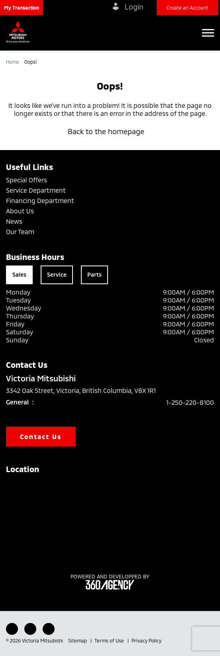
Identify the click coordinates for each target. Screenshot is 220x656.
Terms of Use (109, 640)
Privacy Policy (146, 640)
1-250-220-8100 (190, 402)
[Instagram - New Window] (49, 629)
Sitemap (78, 640)
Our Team (20, 231)
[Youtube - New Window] (30, 629)
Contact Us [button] (40, 436)
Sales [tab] (19, 274)
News (14, 221)
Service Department (36, 190)
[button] (21, 7)
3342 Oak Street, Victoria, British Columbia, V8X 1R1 (86, 390)
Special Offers (26, 180)
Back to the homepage (110, 131)
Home (13, 61)
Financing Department (40, 200)
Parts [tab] (94, 274)
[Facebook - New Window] (12, 629)
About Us (20, 211)
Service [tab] (57, 274)
